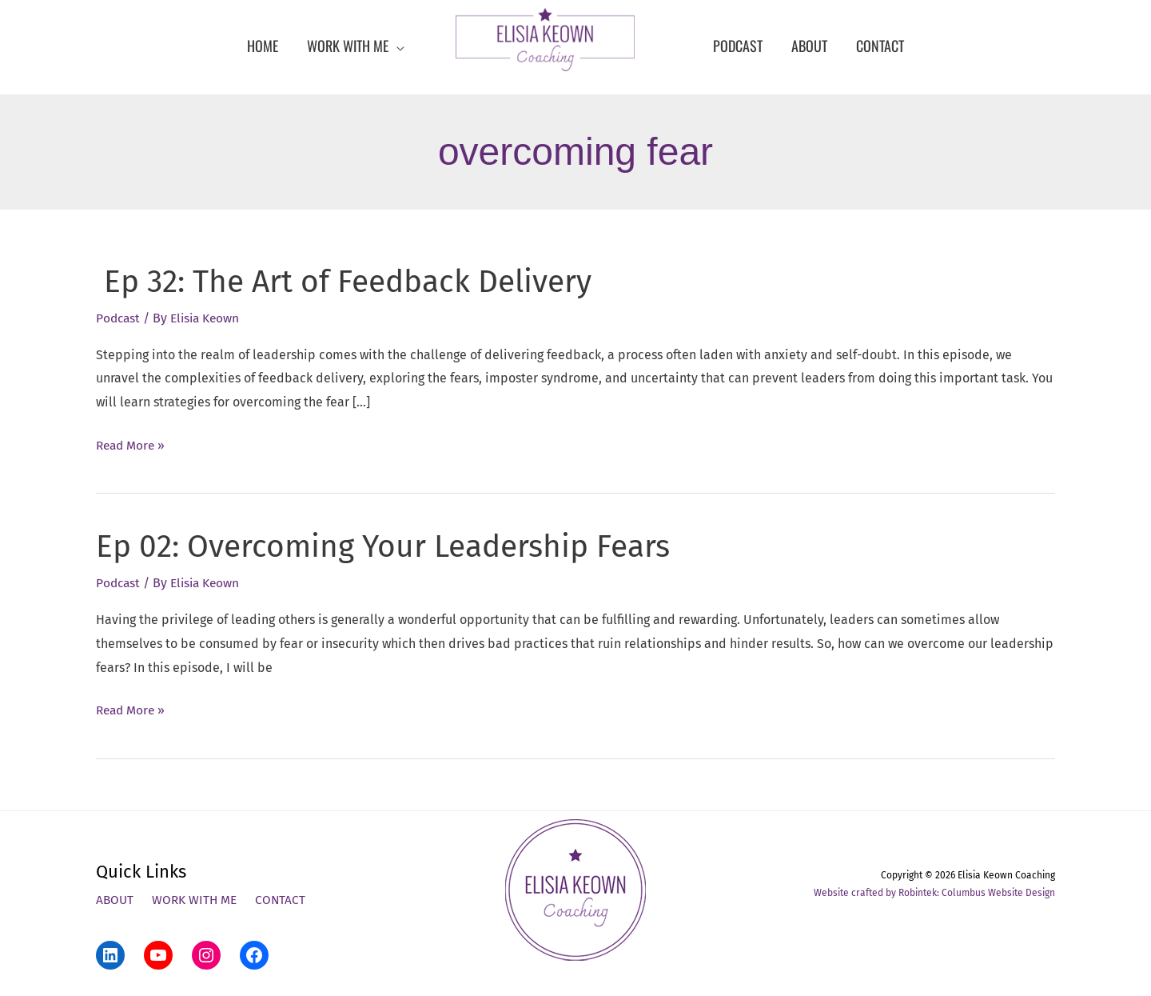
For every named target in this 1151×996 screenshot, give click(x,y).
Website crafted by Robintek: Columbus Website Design (934, 892)
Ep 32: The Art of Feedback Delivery (354, 281)
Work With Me (197, 899)
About (115, 899)
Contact (284, 899)
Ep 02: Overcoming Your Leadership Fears (393, 546)
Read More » (132, 445)
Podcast (119, 318)
